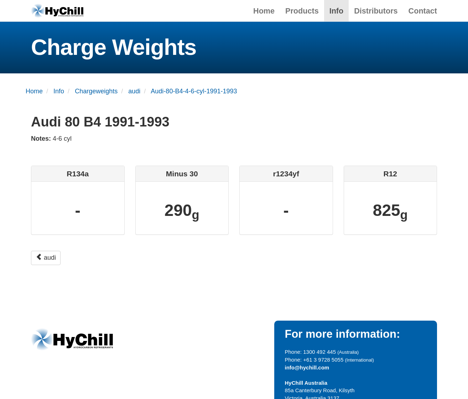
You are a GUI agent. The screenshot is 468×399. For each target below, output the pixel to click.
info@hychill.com (307, 367)
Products (302, 10)
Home (264, 10)
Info (336, 10)
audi (46, 257)
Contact (423, 10)
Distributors (375, 10)
